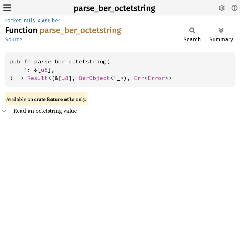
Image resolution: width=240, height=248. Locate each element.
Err (139, 77)
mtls (29, 20)
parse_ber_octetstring (114, 8)
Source (13, 39)
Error (156, 77)
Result (37, 77)
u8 (44, 69)
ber (56, 20)
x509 (43, 20)
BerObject (94, 77)
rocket (13, 20)
